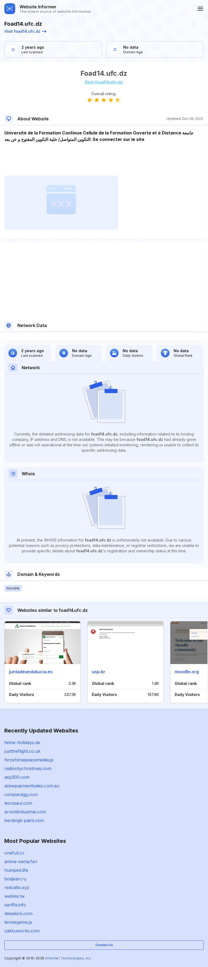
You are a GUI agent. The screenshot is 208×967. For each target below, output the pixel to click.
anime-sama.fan (20, 861)
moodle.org (187, 671)
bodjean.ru (15, 879)
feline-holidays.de (22, 742)
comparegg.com (21, 794)
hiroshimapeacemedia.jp (28, 760)
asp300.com (17, 777)
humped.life (16, 870)
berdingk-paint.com (24, 820)
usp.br (98, 671)
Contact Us (104, 945)
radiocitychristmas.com (27, 768)
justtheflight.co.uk (22, 751)
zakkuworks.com (22, 930)
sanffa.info (15, 904)
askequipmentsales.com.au (31, 785)
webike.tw (14, 896)
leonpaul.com (18, 803)
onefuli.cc (14, 853)
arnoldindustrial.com (25, 811)
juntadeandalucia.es (31, 671)
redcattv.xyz (16, 887)
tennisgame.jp (18, 922)
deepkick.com (18, 913)
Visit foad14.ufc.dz (25, 31)
